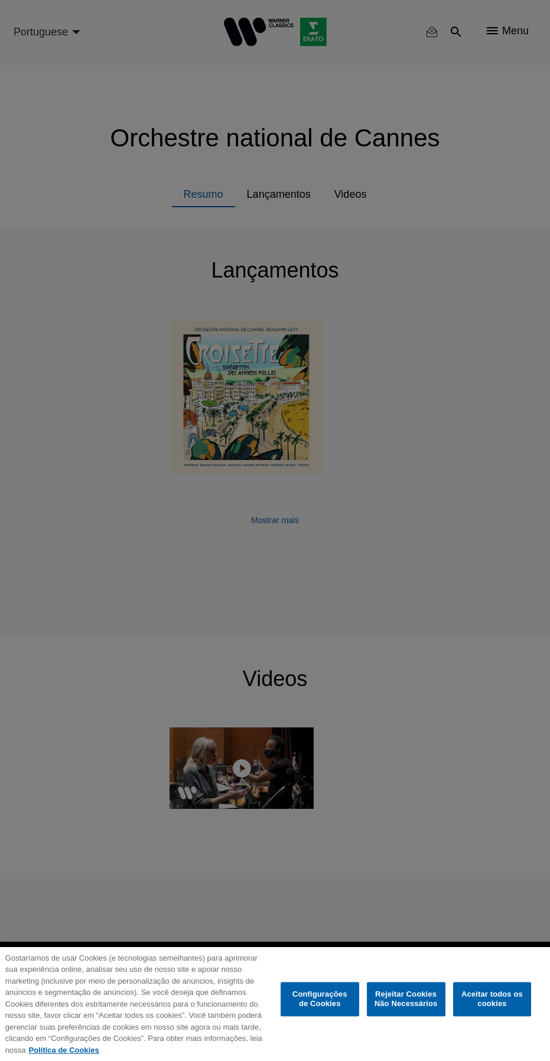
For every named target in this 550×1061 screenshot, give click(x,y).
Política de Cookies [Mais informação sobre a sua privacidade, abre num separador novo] (64, 1050)
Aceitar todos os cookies (492, 999)
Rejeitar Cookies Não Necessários (406, 999)
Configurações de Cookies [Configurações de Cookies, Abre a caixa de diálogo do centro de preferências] (319, 999)
